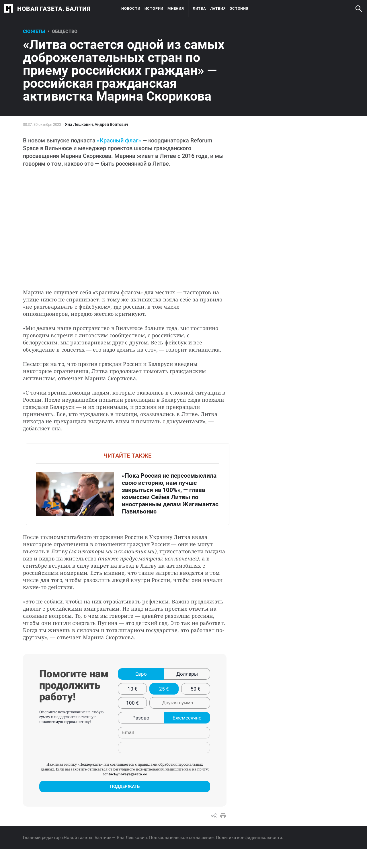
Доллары (187, 674)
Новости (130, 8)
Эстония (239, 8)
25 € (164, 689)
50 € (195, 689)
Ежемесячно (187, 718)
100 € (132, 703)
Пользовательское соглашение (181, 837)
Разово (140, 718)
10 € (132, 689)
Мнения (175, 8)
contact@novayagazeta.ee (125, 774)
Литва (199, 8)
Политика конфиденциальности (249, 837)
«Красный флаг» (119, 140)
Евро (141, 674)
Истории (154, 8)
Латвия (218, 8)
